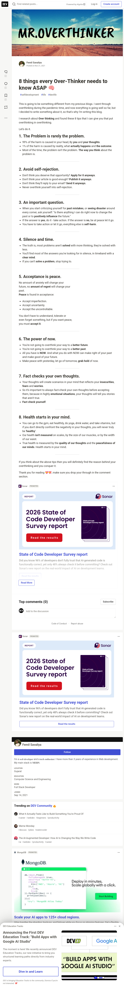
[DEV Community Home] (5, 4)
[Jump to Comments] (6, 85)
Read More (26, 582)
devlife (52, 95)
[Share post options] (6, 118)
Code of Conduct (59, 623)
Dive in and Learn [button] (31, 971)
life (43, 95)
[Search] (14, 4)
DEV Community (41, 805)
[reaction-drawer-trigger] (6, 73)
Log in (94, 4)
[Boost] (6, 107)
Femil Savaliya (34, 62)
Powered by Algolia (75, 4)
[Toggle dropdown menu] (113, 486)
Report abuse (77, 623)
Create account (111, 4)
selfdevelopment (29, 95)
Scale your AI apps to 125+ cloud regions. (47, 917)
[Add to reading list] (6, 97)
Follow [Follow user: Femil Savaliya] (67, 752)
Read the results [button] (66, 724)
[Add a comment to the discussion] (70, 613)
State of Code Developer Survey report (53, 702)
